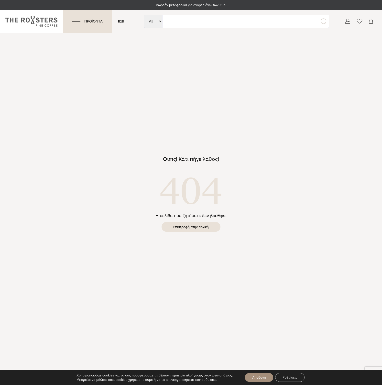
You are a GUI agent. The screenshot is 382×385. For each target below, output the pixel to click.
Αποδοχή (259, 377)
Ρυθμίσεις (290, 377)
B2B (121, 21)
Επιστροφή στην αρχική (191, 226)
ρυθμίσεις (209, 379)
